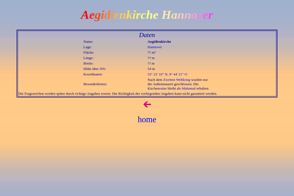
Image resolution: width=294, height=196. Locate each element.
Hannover (155, 47)
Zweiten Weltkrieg (176, 80)
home (147, 119)
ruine (162, 88)
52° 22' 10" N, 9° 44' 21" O (167, 74)
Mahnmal (189, 88)
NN (102, 69)
